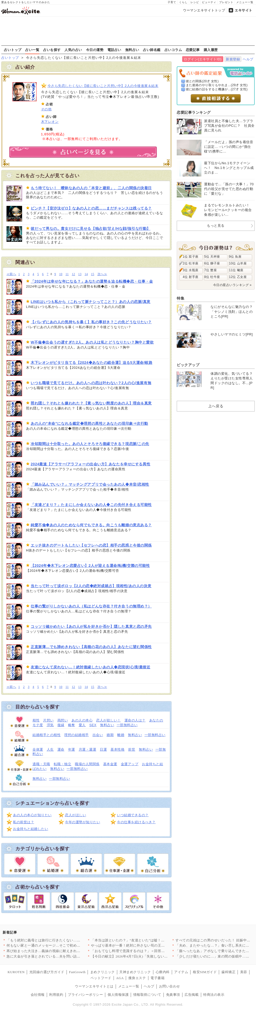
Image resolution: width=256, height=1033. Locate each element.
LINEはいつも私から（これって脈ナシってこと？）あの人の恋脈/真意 (90, 302)
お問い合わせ (169, 986)
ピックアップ (188, 365)
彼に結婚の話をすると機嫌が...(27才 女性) (217, 89)
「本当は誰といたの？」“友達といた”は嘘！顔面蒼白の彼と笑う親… (145, 940)
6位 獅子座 (212, 263)
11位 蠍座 (236, 270)
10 (60, 274)
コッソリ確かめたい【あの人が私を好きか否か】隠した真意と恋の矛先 (91, 626)
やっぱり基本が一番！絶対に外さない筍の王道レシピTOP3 (137, 945)
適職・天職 (41, 764)
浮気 (50, 725)
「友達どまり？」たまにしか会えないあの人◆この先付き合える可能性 (91, 505)
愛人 (82, 725)
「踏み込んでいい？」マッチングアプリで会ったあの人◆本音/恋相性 (90, 484)
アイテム (181, 972)
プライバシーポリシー (85, 995)
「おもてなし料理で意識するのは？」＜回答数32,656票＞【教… (141, 951)
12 (73, 274)
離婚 (120, 735)
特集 (180, 298)
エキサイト (243, 10)
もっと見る (216, 225)
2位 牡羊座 (191, 263)
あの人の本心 (82, 720)
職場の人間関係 (87, 764)
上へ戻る (215, 406)
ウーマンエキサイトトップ (204, 10)
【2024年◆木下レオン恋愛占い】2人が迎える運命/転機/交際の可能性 (90, 565)
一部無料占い (127, 725)
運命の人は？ (135, 720)
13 (80, 274)
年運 (71, 749)
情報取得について (147, 995)
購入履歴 (211, 49)
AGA (120, 978)
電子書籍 (157, 978)
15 (92, 274)
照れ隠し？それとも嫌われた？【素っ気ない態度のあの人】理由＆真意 (91, 403)
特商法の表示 (213, 995)
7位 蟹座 (210, 270)
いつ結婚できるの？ (133, 815)
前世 (131, 749)
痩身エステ (137, 978)
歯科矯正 (228, 972)
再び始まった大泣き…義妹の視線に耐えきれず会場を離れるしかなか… (62, 951)
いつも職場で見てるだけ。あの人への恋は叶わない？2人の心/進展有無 (91, 383)
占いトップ (13, 49)
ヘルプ (248, 59)
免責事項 (173, 995)
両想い (62, 720)
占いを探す (52, 49)
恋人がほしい (75, 815)
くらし (183, 2)
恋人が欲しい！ (108, 720)
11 (67, 274)
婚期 (110, 735)
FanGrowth (77, 972)
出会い (98, 735)
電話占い (114, 49)
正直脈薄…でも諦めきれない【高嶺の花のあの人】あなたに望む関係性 (91, 647)
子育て (172, 2)
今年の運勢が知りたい (82, 822)
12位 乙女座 (238, 277)
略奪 (71, 725)
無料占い (132, 49)
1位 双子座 (191, 256)
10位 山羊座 (238, 263)
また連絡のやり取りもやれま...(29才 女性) (217, 85)
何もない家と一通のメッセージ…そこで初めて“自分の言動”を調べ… (60, 945)
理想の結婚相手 (76, 735)
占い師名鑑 (152, 49)
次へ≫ (102, 274)
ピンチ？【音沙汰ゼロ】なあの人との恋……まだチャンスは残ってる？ (91, 208)
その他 (46, 109)
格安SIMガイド (205, 972)
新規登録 (233, 59)
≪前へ (11, 274)
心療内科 (163, 972)
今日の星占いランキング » (232, 285)
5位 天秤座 (212, 256)
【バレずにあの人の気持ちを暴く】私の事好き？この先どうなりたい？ (91, 322)
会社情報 (38, 995)
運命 (60, 749)
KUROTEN (16, 972)
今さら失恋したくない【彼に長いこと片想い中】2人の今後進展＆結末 (103, 86)
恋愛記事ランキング (194, 112)
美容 (243, 972)
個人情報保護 (118, 995)
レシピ (195, 2)
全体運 (37, 749)
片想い (48, 720)
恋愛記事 (193, 49)
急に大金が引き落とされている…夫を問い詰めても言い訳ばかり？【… (62, 956)
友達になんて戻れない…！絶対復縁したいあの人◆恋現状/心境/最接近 (90, 667)
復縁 (60, 725)
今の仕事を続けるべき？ (136, 822)
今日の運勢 (95, 49)
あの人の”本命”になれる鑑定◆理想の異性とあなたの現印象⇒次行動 (89, 423)
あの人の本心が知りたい (32, 815)
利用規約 (56, 995)
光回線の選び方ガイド (46, 972)
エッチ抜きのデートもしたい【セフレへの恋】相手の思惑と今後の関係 (91, 545)
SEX (93, 725)
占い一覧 (32, 49)
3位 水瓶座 (191, 270)
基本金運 (110, 764)
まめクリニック (102, 972)
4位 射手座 (191, 277)
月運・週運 (87, 749)
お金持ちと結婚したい (30, 829)
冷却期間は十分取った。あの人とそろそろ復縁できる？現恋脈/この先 (90, 444)
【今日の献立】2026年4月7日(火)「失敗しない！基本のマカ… (140, 956)
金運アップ (130, 764)
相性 (36, 720)
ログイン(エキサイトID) (202, 59)
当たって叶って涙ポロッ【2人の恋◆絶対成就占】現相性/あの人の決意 (91, 586)
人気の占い (73, 49)
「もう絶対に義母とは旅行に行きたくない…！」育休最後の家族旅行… (62, 940)
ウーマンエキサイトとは (94, 986)
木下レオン (50, 122)
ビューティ (209, 2)
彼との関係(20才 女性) (202, 81)
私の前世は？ (23, 822)
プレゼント (226, 2)
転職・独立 (62, 764)
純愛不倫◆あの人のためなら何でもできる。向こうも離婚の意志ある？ (91, 525)
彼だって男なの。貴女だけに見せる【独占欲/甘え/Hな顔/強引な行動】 (90, 228)
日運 (103, 749)
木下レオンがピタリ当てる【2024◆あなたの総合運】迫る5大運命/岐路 (91, 362)
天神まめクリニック (135, 972)
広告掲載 (192, 995)
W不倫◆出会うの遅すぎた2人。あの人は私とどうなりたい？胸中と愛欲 (92, 342)
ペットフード (100, 978)
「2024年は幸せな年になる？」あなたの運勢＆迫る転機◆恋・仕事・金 (92, 281)
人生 (50, 749)
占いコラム (173, 49)
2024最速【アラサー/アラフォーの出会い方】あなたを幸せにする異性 (90, 464)
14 (86, 274)
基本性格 (117, 749)
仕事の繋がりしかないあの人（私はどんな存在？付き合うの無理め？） (91, 606)
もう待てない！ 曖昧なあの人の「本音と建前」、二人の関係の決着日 (91, 188)
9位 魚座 (235, 256)
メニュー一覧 (244, 2)
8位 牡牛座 (212, 277)
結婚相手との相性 (46, 735)
